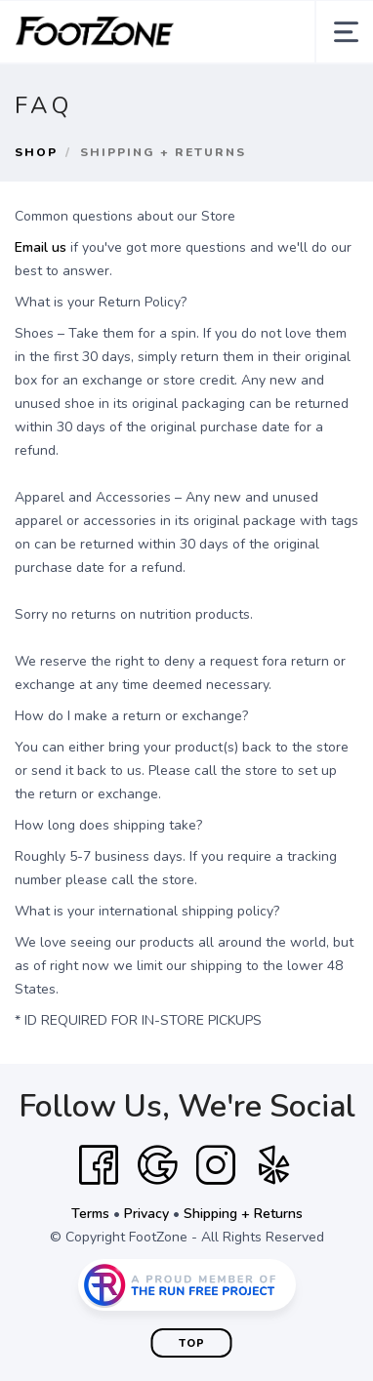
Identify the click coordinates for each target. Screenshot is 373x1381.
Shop (36, 152)
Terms (90, 1213)
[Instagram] (215, 1165)
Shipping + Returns (243, 1213)
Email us (40, 247)
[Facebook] (98, 1165)
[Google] (157, 1165)
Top (192, 1343)
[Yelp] (274, 1165)
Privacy (146, 1213)
